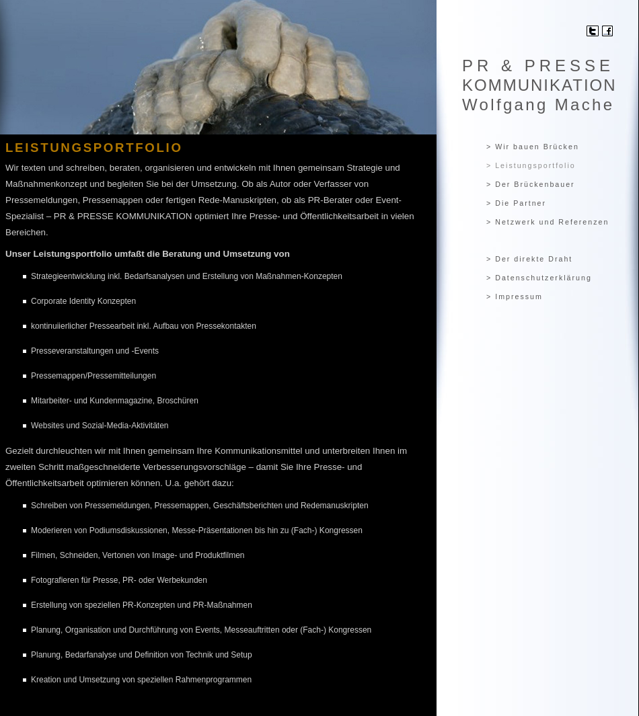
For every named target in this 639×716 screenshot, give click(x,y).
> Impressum (514, 296)
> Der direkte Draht (529, 259)
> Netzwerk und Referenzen (547, 222)
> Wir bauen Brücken (532, 147)
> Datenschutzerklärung (539, 278)
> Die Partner (516, 203)
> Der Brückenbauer (530, 184)
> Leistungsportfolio (531, 165)
